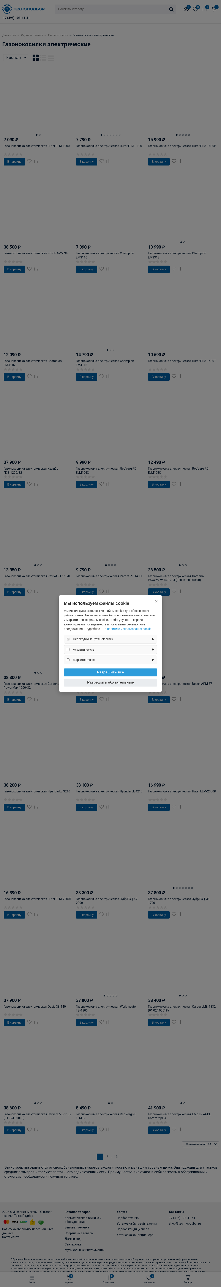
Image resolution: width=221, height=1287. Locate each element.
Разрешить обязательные (110, 682)
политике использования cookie (129, 629)
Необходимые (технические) (93, 639)
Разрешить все (110, 672)
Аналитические (83, 649)
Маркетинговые (84, 660)
